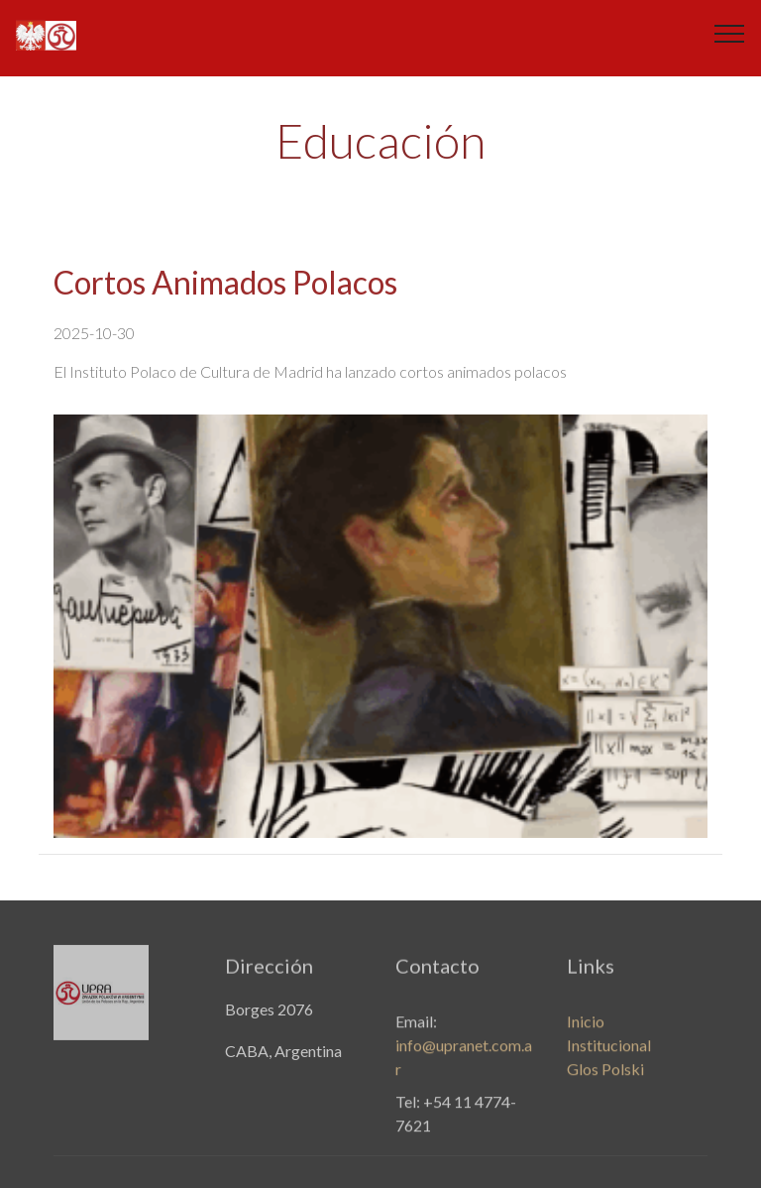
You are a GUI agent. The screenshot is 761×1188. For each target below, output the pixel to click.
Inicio (585, 1029)
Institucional (609, 1053)
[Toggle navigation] (729, 33)
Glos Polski (605, 1077)
